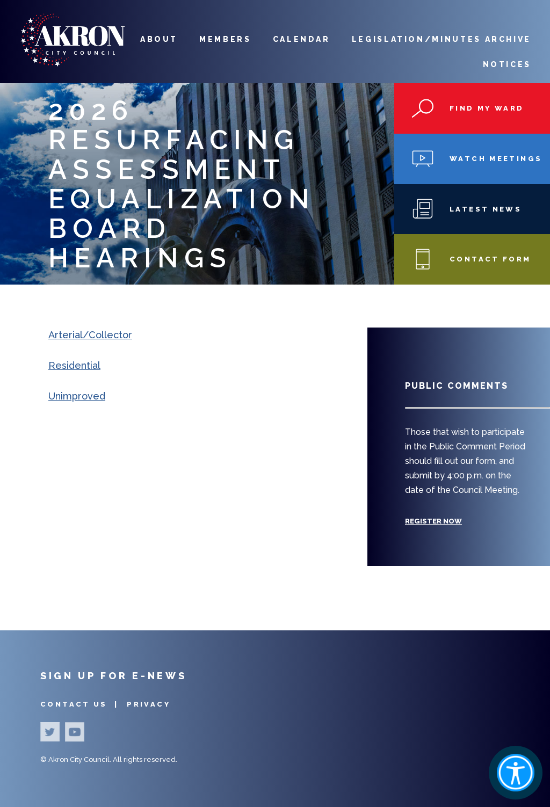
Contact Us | (80, 704)
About (159, 39)
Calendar (301, 39)
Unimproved (76, 396)
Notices (507, 64)
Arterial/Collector (90, 334)
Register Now (433, 521)
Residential (74, 365)
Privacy (148, 704)
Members (225, 39)
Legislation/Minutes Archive (441, 39)
